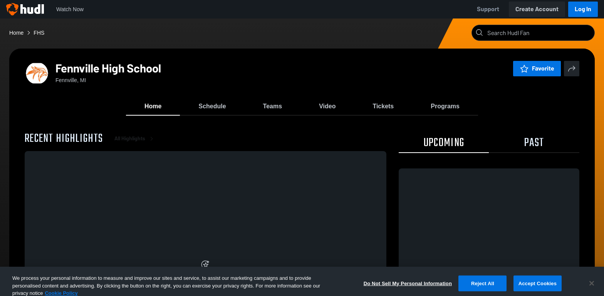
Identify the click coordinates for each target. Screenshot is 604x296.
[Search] (539, 32)
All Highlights (135, 138)
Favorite (537, 68)
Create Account (537, 9)
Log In (583, 9)
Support (488, 9)
